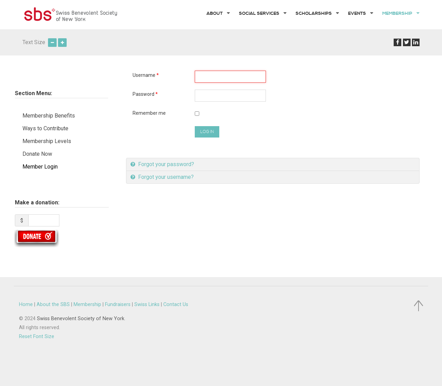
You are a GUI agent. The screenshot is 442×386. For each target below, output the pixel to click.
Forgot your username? (165, 177)
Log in (207, 131)
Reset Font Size (36, 336)
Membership (87, 304)
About (53, 304)
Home (26, 304)
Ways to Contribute (45, 128)
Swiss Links (147, 304)
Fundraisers (118, 304)
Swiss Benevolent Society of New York (80, 319)
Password (145, 94)
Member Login (40, 166)
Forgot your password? (165, 164)
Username (146, 75)
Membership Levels (46, 141)
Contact (175, 304)
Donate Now (37, 154)
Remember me (149, 113)
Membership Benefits (48, 115)
